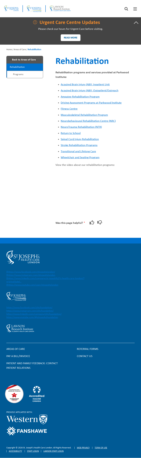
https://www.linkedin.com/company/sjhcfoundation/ (34, 314)
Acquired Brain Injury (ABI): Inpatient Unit (85, 84)
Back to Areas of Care (24, 59)
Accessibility (15, 451)
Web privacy (83, 448)
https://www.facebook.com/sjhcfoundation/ (29, 307)
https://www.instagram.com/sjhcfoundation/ (30, 311)
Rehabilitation (17, 67)
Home (9, 49)
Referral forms (87, 349)
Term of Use (101, 448)
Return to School (71, 133)
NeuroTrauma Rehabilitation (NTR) (81, 127)
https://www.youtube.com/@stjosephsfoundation (32, 317)
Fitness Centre (69, 108)
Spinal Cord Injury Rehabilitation (80, 139)
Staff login (33, 451)
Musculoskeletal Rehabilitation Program (84, 115)
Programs (18, 74)
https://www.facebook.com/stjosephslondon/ (31, 272)
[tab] (135, 9)
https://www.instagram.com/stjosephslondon (31, 275)
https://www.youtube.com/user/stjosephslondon (33, 285)
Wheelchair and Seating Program (80, 157)
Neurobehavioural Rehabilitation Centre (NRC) (88, 121)
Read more (70, 37)
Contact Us (84, 356)
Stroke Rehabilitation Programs (79, 145)
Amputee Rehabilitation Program (80, 96)
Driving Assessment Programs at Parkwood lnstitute (91, 102)
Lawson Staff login (53, 451)
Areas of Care (20, 49)
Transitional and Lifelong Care (78, 151)
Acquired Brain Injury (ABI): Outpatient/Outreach (89, 90)
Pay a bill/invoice (18, 356)
